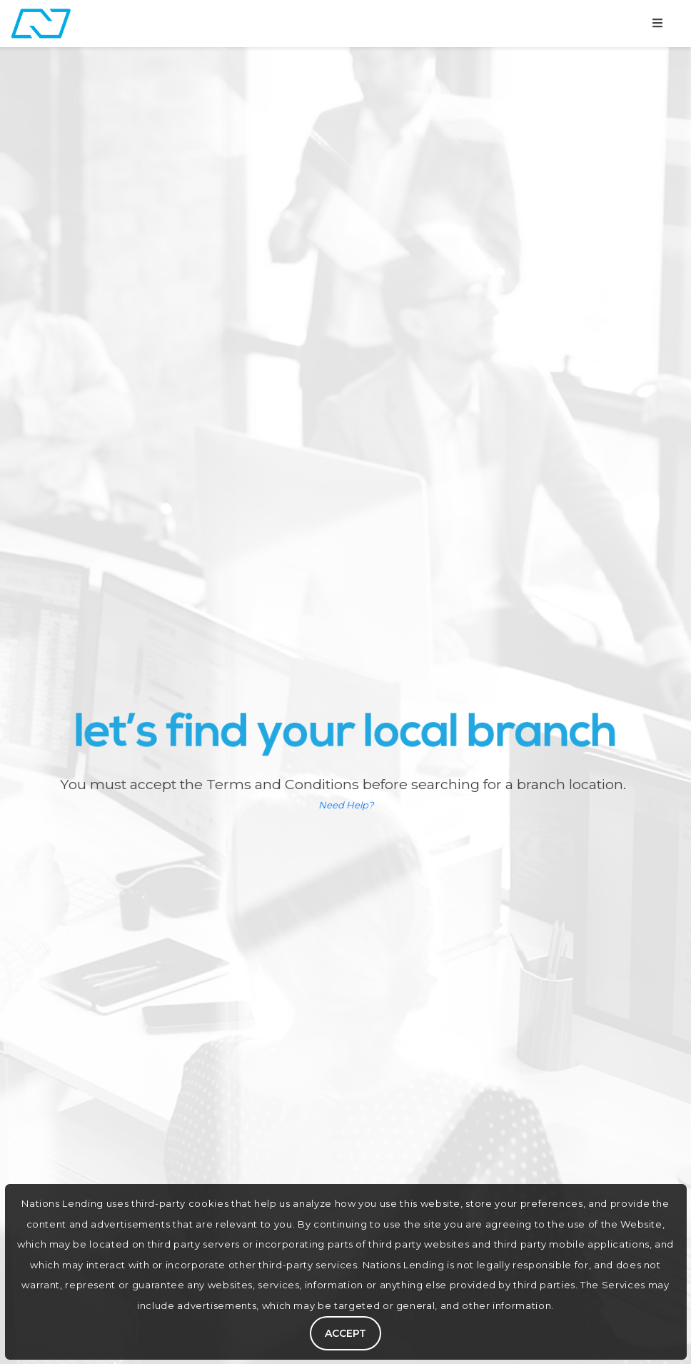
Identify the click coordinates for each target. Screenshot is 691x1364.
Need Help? (345, 805)
